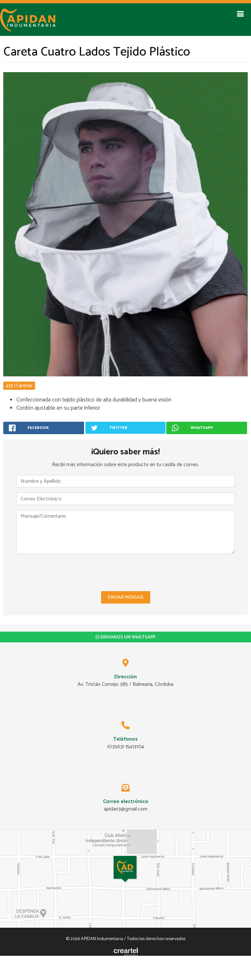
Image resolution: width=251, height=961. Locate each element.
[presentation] (125, 572)
